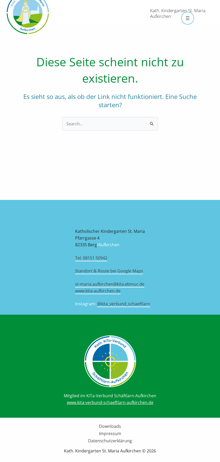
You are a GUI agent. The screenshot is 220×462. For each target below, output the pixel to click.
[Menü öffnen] (187, 18)
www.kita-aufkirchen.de (97, 291)
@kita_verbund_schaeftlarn (123, 304)
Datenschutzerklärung (110, 441)
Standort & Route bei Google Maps (109, 271)
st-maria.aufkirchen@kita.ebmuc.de (109, 284)
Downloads (110, 426)
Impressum (110, 433)
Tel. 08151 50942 (91, 258)
